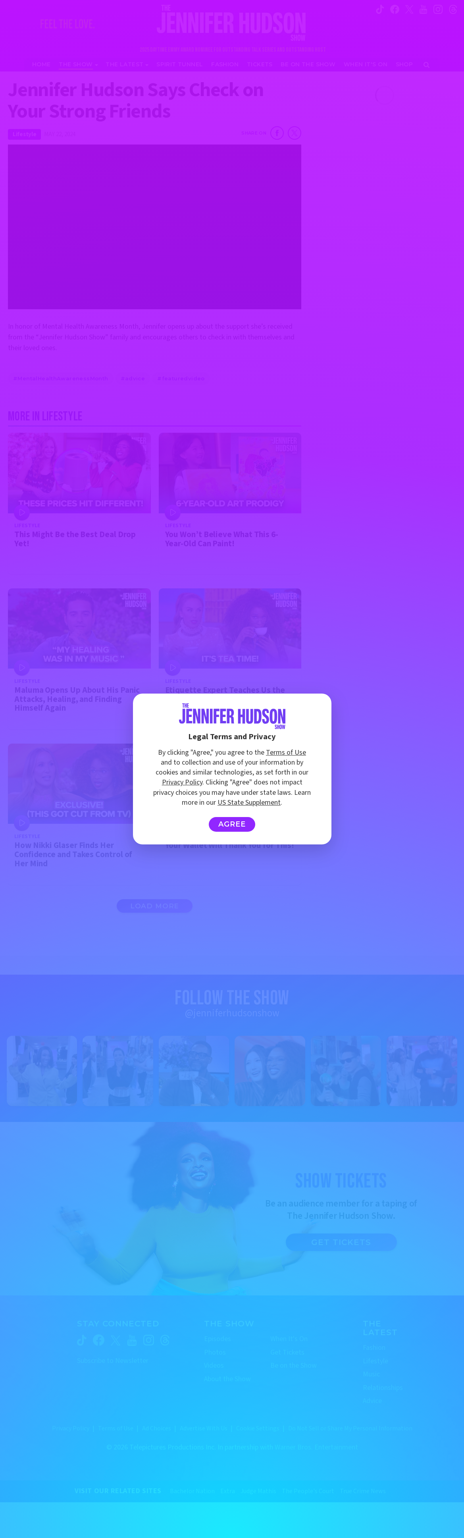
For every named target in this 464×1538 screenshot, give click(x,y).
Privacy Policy (182, 782)
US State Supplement (249, 803)
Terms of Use (286, 752)
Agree (232, 824)
